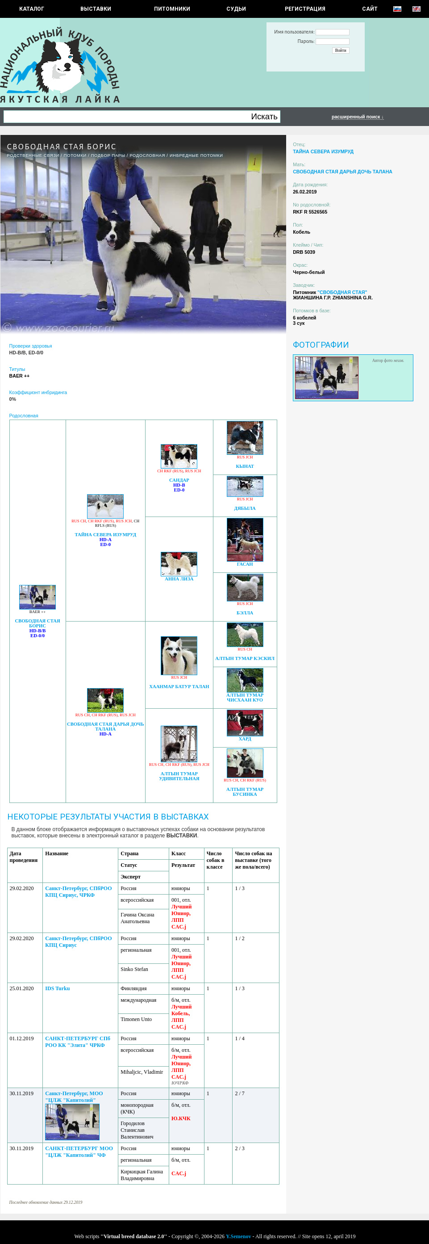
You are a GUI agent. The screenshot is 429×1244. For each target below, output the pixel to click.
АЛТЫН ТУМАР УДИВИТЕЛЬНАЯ (179, 776)
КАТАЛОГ (31, 9)
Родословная (147, 155)
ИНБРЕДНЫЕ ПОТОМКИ (196, 155)
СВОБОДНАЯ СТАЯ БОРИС (37, 623)
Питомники (172, 9)
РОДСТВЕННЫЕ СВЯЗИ (33, 155)
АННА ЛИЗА (179, 578)
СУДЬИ (236, 9)
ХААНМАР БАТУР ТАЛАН (179, 686)
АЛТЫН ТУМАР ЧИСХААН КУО (244, 697)
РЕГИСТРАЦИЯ (305, 9)
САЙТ (370, 9)
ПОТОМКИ (75, 155)
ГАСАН (245, 564)
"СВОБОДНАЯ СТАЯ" (342, 292)
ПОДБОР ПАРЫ (108, 155)
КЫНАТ (245, 466)
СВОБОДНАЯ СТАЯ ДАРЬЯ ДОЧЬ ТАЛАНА (105, 726)
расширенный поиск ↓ (358, 116)
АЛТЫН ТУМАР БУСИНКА (244, 792)
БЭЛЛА (245, 612)
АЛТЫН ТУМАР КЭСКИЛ (245, 658)
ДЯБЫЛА (245, 508)
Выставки (95, 9)
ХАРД (245, 738)
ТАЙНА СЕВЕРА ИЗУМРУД (105, 534)
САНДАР (179, 480)
